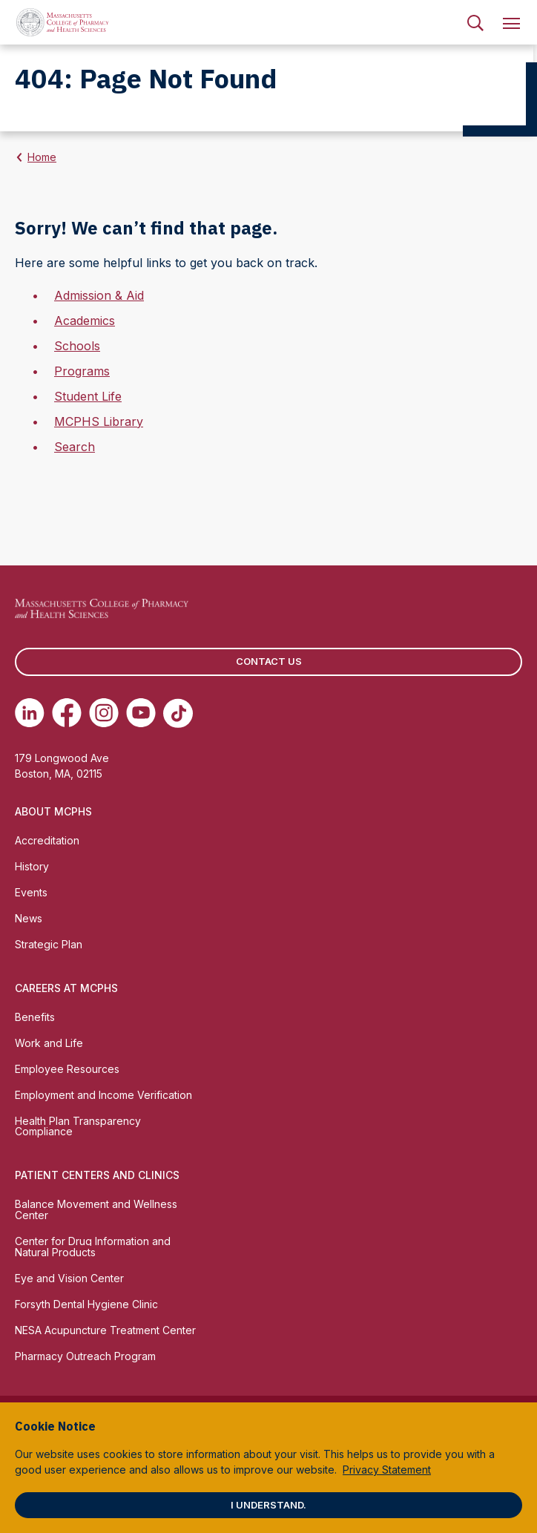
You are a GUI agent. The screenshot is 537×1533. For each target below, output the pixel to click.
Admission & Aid (99, 295)
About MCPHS (53, 811)
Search (74, 446)
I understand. (268, 1505)
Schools (77, 345)
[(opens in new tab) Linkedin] (30, 713)
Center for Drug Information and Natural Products (93, 1246)
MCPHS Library (98, 421)
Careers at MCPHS (66, 988)
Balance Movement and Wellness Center (96, 1209)
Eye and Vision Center (69, 1278)
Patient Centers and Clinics (97, 1175)
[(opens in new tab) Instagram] (104, 713)
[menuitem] (475, 22)
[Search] (475, 22)
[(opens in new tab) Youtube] (141, 713)
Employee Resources (67, 1069)
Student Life (88, 396)
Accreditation (47, 840)
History (32, 866)
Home (41, 157)
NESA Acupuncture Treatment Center (105, 1330)
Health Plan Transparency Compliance (78, 1126)
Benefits (35, 1017)
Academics (84, 320)
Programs (82, 371)
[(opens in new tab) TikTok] (178, 713)
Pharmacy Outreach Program (85, 1356)
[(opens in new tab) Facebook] (67, 713)
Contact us (269, 661)
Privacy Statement (387, 1469)
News (28, 918)
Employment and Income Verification (103, 1095)
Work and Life (49, 1043)
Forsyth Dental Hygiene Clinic (86, 1304)
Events (31, 892)
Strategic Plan (48, 944)
